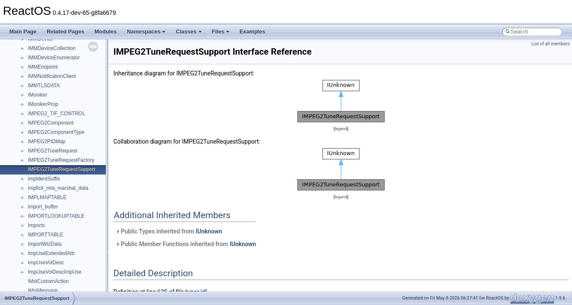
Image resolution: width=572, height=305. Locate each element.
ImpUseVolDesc (46, 263)
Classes (188, 31)
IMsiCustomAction (48, 281)
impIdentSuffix (44, 179)
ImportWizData (44, 244)
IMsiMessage (43, 291)
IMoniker (37, 95)
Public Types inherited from (169, 231)
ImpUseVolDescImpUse (55, 272)
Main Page (22, 31)
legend (341, 128)
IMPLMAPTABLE (47, 197)
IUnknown (208, 231)
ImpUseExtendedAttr (51, 253)
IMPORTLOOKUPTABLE (56, 216)
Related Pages (65, 31)
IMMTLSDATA (44, 86)
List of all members (550, 44)
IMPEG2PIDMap (47, 141)
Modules (105, 31)
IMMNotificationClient (52, 76)
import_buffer (43, 207)
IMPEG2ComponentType (56, 132)
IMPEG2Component (50, 123)
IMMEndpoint (43, 67)
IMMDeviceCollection (52, 48)
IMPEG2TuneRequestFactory (61, 160)
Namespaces (146, 31)
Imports (36, 225)
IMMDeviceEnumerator (54, 58)
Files (221, 31)
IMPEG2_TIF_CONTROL (56, 113)
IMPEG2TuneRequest (52, 151)
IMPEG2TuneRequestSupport (61, 169)
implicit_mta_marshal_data (58, 188)
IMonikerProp (43, 104)
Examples (252, 31)
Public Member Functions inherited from (186, 244)
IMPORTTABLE (45, 235)
